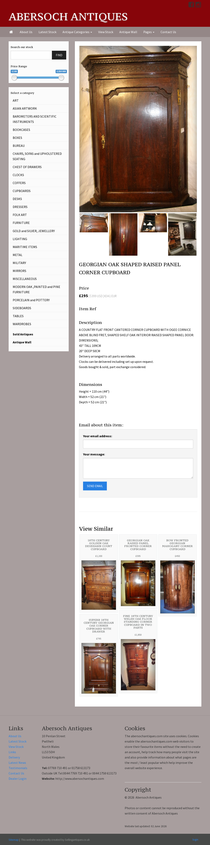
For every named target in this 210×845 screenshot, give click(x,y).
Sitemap (14, 840)
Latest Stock (47, 32)
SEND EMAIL (95, 486)
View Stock (105, 32)
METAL (17, 255)
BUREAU (19, 146)
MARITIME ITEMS (25, 247)
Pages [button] (148, 32)
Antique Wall (128, 32)
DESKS (17, 199)
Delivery (14, 757)
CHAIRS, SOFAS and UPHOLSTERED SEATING (37, 156)
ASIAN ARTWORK (25, 108)
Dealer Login (17, 778)
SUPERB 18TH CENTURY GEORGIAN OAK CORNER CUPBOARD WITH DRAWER (99, 625)
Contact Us (168, 32)
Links (12, 752)
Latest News (17, 763)
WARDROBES (22, 324)
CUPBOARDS (22, 191)
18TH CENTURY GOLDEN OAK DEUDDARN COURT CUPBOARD (98, 544)
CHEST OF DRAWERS (27, 167)
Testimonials (18, 768)
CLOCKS (18, 175)
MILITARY (19, 263)
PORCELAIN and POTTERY (31, 300)
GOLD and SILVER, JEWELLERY (34, 231)
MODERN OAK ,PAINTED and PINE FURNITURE (36, 289)
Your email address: (97, 436)
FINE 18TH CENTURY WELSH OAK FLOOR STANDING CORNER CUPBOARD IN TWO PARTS (138, 621)
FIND (59, 55)
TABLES (18, 316)
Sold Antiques (23, 334)
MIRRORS (19, 271)
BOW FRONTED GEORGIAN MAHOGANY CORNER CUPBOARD (177, 544)
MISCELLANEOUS (25, 279)
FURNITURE (21, 223)
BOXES (17, 138)
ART (16, 100)
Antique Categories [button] (77, 32)
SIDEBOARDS (22, 308)
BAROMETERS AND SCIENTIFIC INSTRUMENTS (34, 119)
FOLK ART (20, 215)
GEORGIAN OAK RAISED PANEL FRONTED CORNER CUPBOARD (138, 544)
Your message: (94, 454)
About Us (26, 32)
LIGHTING (20, 239)
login (195, 839)
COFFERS (19, 183)
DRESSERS (20, 207)
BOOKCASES (21, 130)
